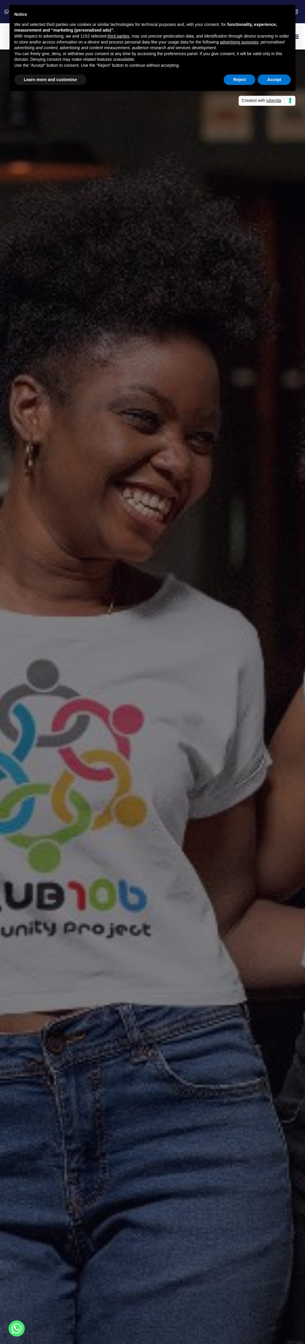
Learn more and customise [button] (50, 79)
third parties (118, 36)
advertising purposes (239, 42)
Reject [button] (239, 79)
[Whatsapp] (17, 1328)
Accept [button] (274, 79)
